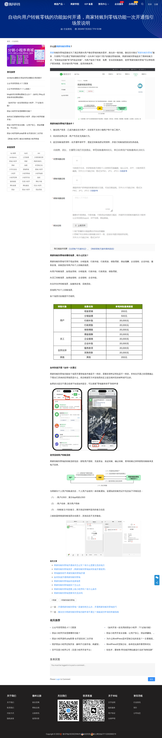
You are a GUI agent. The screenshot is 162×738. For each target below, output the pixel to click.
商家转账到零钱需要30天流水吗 (68, 593)
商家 (52, 52)
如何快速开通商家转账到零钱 (67, 577)
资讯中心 (102, 4)
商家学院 (74, 4)
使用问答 (35, 718)
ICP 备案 (89, 4)
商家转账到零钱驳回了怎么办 (67, 585)
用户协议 (111, 713)
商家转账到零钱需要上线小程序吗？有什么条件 (75, 589)
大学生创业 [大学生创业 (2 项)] (13, 169)
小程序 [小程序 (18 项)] (13, 173)
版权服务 (111, 708)
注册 (156, 4)
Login (58, 679)
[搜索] (142, 4)
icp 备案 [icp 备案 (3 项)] (13, 153)
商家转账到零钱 (63, 46)
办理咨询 (133, 4)
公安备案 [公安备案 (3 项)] (26, 157)
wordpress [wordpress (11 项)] (13, 157)
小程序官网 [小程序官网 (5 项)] (13, 177)
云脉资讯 (35, 713)
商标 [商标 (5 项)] (13, 165)
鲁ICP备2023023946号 (72, 734)
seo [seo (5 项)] (39, 153)
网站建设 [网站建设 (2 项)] (26, 185)
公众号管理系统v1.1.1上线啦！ (19, 89)
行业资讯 (68, 29)
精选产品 (58, 4)
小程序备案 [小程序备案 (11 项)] (39, 173)
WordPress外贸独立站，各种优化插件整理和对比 (128, 644)
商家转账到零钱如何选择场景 (67, 581)
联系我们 (10, 708)
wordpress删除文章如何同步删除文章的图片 (24, 78)
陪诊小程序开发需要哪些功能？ (66, 633)
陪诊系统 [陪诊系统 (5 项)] (39, 189)
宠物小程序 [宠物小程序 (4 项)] (39, 169)
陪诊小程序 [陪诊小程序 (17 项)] (26, 189)
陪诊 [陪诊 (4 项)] (13, 189)
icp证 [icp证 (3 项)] (26, 153)
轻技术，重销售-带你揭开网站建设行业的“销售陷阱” (129, 650)
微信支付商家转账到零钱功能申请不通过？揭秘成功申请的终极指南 (88, 612)
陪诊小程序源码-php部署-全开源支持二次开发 (72, 639)
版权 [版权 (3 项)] (38, 177)
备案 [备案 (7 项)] (25, 165)
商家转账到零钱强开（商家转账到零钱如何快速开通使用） (80, 569)
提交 (151, 679)
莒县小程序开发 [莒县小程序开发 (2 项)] (39, 185)
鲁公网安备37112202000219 (104, 734)
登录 (150, 4)
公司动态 (137, 713)
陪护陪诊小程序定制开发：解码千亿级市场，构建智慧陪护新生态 (76, 644)
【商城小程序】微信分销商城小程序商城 (23, 139)
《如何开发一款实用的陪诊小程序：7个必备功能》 (129, 627)
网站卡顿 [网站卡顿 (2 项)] (39, 181)
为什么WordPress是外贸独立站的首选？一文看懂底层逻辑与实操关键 (130, 639)
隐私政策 (10, 718)
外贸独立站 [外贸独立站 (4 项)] (39, 165)
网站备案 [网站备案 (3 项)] (13, 185)
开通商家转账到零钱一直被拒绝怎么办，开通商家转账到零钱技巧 (87, 607)
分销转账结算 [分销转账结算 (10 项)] (38, 157)
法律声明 (111, 718)
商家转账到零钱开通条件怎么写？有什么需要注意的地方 (79, 565)
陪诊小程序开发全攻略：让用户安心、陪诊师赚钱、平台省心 (130, 633)
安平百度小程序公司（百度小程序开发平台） (72, 650)
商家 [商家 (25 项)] (25, 161)
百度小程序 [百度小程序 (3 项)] (26, 181)
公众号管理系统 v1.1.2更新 (64, 627)
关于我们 (10, 702)
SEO (135, 708)
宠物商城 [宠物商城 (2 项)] (26, 169)
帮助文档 (35, 708)
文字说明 (111, 702)
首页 (8, 41)
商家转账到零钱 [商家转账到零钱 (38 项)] (39, 161)
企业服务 (119, 4)
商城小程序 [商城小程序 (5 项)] (13, 161)
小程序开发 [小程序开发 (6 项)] (26, 177)
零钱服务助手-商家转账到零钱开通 (69, 573)
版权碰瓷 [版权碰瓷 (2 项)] (13, 181)
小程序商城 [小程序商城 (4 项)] (26, 173)
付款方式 (10, 713)
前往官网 (35, 702)
